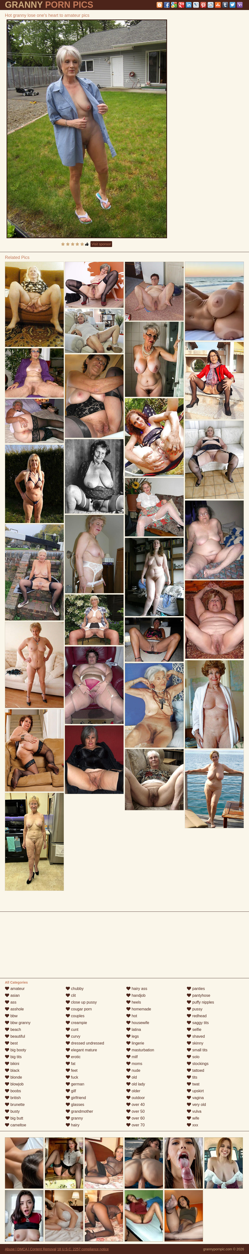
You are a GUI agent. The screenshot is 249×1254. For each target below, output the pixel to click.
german (75, 1084)
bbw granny (17, 1023)
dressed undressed (85, 1043)
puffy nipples (200, 1002)
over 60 (135, 1118)
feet (72, 1070)
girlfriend (76, 1098)
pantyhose (198, 995)
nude (133, 1070)
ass (10, 1002)
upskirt (195, 1091)
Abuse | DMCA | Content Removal (30, 1249)
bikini (12, 1064)
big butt (14, 1118)
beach (13, 1029)
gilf (71, 1091)
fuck (72, 1077)
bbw (11, 1016)
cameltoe (15, 1125)
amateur (15, 989)
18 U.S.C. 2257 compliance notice (83, 1249)
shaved (196, 1036)
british (13, 1098)
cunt (72, 1029)
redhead (196, 1016)
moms (134, 1064)
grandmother (79, 1111)
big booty (15, 1050)
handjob (135, 995)
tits (192, 1077)
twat (193, 1084)
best (11, 1043)
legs (132, 1036)
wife (193, 1118)
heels (133, 1002)
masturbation (140, 1050)
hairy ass (136, 989)
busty (12, 1111)
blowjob (14, 1084)
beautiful (15, 1036)
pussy (194, 1009)
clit (71, 995)
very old (196, 1104)
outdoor (135, 1098)
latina (133, 1029)
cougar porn (79, 1009)
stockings (197, 1064)
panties (196, 989)
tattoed (195, 1070)
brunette (15, 1104)
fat (70, 1064)
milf (132, 1057)
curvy (73, 1036)
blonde (13, 1077)
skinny (195, 1043)
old (131, 1077)
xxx (192, 1125)
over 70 (135, 1125)
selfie (194, 1029)
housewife (137, 1023)
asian (12, 995)
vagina (195, 1098)
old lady (135, 1084)
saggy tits (198, 1023)
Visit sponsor (101, 244)
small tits (197, 1050)
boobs (13, 1091)
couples (75, 1016)
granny (74, 1118)
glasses (75, 1104)
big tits (13, 1057)
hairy (73, 1125)
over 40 (135, 1104)
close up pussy (81, 1002)
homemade (138, 1009)
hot (131, 1016)
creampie (76, 1023)
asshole (14, 1009)
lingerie (135, 1043)
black (12, 1070)
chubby (75, 989)
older (133, 1091)
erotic (73, 1057)
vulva (194, 1111)
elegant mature (81, 1050)
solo (193, 1057)
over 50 (135, 1111)
